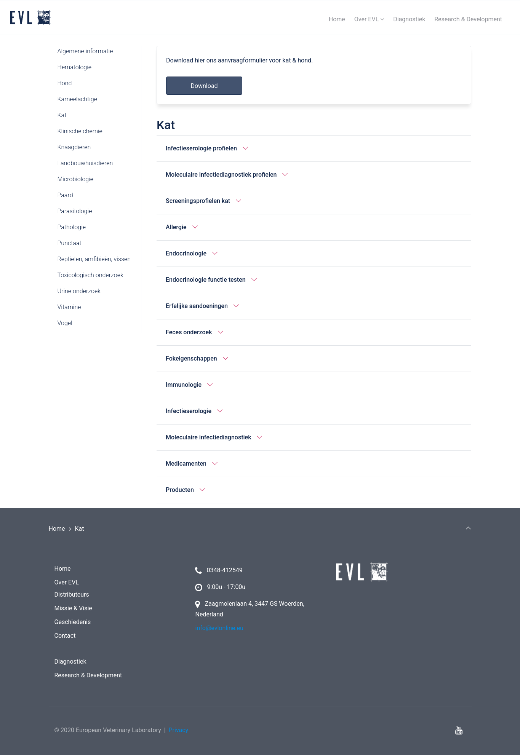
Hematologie (75, 67)
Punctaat (70, 243)
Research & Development (88, 675)
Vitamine (69, 307)
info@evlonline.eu (219, 628)
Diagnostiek (70, 661)
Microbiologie (76, 179)
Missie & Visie (73, 608)
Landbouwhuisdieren (85, 163)
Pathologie (72, 227)
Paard (65, 195)
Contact (65, 635)
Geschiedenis (72, 622)
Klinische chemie (80, 131)
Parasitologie (75, 211)
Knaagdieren (74, 147)
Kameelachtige (77, 99)
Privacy (178, 730)
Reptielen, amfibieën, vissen (94, 259)
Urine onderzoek (79, 291)
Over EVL (66, 582)
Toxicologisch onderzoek (90, 275)
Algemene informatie (85, 51)
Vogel (65, 323)
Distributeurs (71, 594)
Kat (62, 115)
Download (204, 85)
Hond (65, 83)
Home (57, 528)
